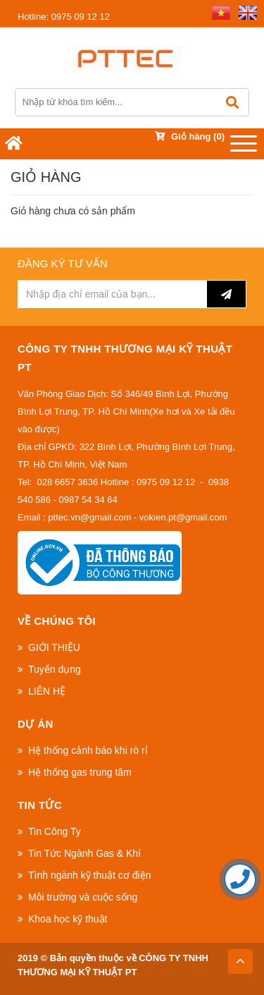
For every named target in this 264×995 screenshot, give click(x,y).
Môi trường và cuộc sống (82, 897)
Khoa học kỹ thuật (68, 918)
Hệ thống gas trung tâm (80, 772)
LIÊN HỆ (46, 691)
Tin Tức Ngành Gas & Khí (84, 853)
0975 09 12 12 (64, 16)
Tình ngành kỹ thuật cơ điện (89, 875)
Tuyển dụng (54, 669)
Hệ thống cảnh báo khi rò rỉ (88, 750)
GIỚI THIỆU (54, 647)
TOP (240, 957)
